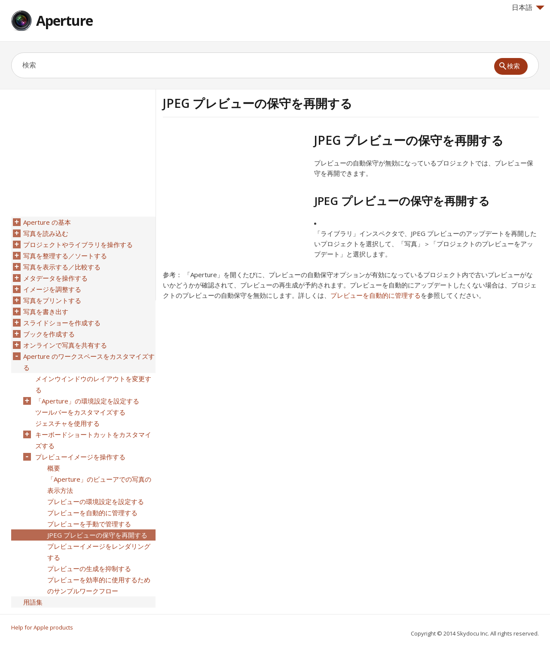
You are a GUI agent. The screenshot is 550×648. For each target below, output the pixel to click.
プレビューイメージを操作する (80, 456)
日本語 (528, 7)
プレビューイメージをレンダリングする (98, 552)
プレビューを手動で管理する (89, 524)
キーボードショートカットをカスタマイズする (93, 440)
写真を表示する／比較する (62, 267)
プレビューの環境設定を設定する (95, 501)
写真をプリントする (52, 300)
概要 (53, 468)
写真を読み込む (45, 233)
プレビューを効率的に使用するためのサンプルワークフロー (98, 585)
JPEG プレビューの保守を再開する (97, 535)
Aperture (64, 20)
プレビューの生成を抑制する (89, 568)
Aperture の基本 (47, 222)
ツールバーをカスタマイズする (80, 412)
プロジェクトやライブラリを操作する (78, 244)
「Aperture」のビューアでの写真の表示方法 (99, 485)
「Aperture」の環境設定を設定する (87, 401)
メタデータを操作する (55, 278)
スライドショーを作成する (62, 322)
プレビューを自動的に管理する (375, 295)
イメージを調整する (52, 289)
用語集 (33, 602)
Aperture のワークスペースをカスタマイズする (89, 362)
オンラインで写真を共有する (65, 345)
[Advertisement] (235, 193)
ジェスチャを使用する (67, 423)
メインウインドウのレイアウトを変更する (93, 384)
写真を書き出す (45, 311)
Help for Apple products (42, 627)
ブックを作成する (49, 334)
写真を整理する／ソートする (65, 255)
